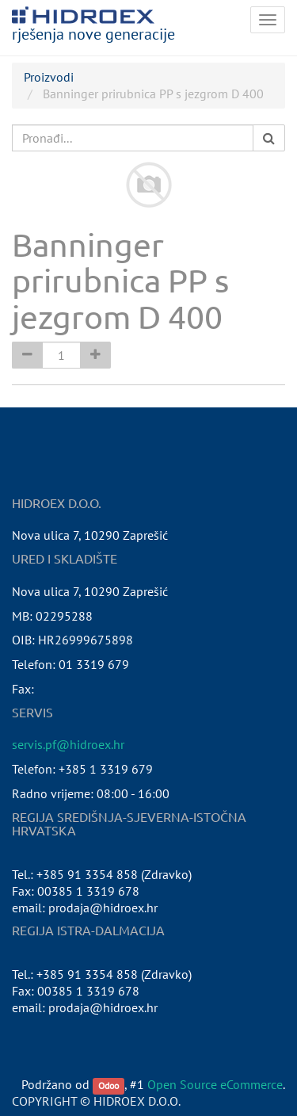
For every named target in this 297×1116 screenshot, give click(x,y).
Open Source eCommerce (215, 1084)
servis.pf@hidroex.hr (68, 744)
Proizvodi (49, 77)
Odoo (108, 1085)
